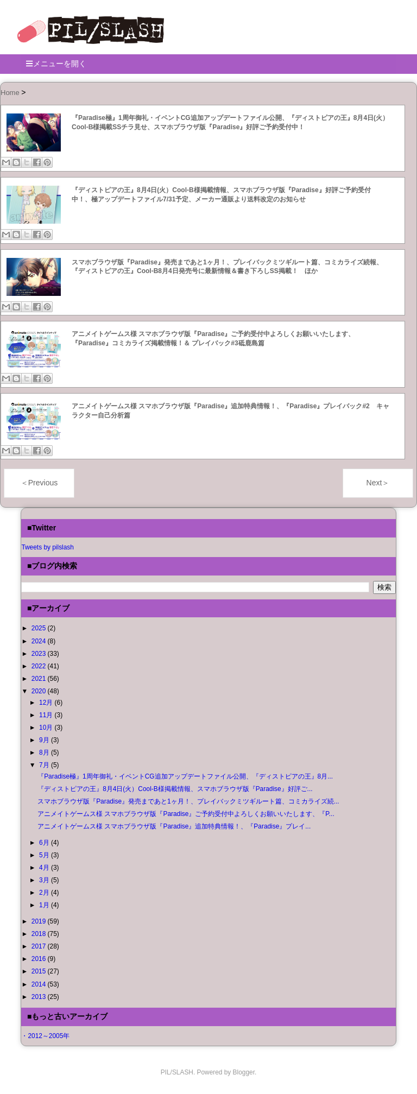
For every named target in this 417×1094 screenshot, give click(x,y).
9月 (45, 740)
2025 (39, 628)
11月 (47, 715)
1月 (45, 905)
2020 (39, 691)
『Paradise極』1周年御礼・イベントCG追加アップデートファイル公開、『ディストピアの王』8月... (185, 776)
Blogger (244, 1072)
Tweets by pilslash (47, 547)
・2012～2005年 (45, 1036)
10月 (47, 727)
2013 (39, 997)
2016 (39, 959)
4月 (45, 867)
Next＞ (378, 482)
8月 (45, 752)
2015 (39, 971)
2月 (45, 892)
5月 (45, 855)
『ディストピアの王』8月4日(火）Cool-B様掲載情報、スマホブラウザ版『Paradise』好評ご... (174, 789)
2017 (39, 946)
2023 (39, 653)
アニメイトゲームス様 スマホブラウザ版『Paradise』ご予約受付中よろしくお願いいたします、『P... (185, 814)
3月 (45, 880)
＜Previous (39, 482)
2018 (39, 934)
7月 (45, 765)
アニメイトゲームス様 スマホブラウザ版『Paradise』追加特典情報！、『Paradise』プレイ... (174, 826)
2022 (39, 666)
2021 (39, 678)
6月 (45, 842)
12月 (47, 702)
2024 (39, 641)
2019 (39, 921)
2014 (39, 984)
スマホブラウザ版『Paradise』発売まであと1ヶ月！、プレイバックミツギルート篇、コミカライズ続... (188, 801)
